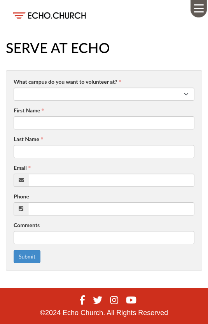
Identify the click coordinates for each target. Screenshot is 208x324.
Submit (27, 256)
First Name (27, 110)
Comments (27, 225)
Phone (21, 196)
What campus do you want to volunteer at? (65, 81)
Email (20, 167)
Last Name (26, 139)
